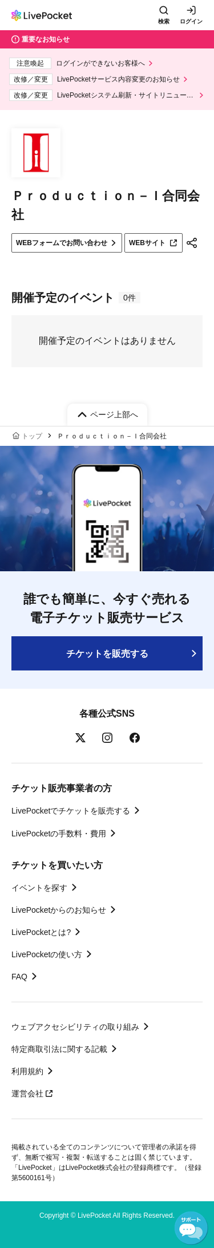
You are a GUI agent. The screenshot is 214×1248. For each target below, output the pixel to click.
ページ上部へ (114, 414)
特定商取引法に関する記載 (59, 1049)
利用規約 (27, 1071)
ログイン (191, 21)
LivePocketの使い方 (46, 954)
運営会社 (32, 1093)
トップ (32, 436)
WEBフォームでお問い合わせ (61, 243)
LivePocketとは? (41, 932)
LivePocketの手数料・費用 (58, 833)
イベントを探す (39, 887)
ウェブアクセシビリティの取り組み (75, 1026)
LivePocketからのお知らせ (58, 909)
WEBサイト (153, 242)
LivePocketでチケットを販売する (70, 810)
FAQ (19, 976)
